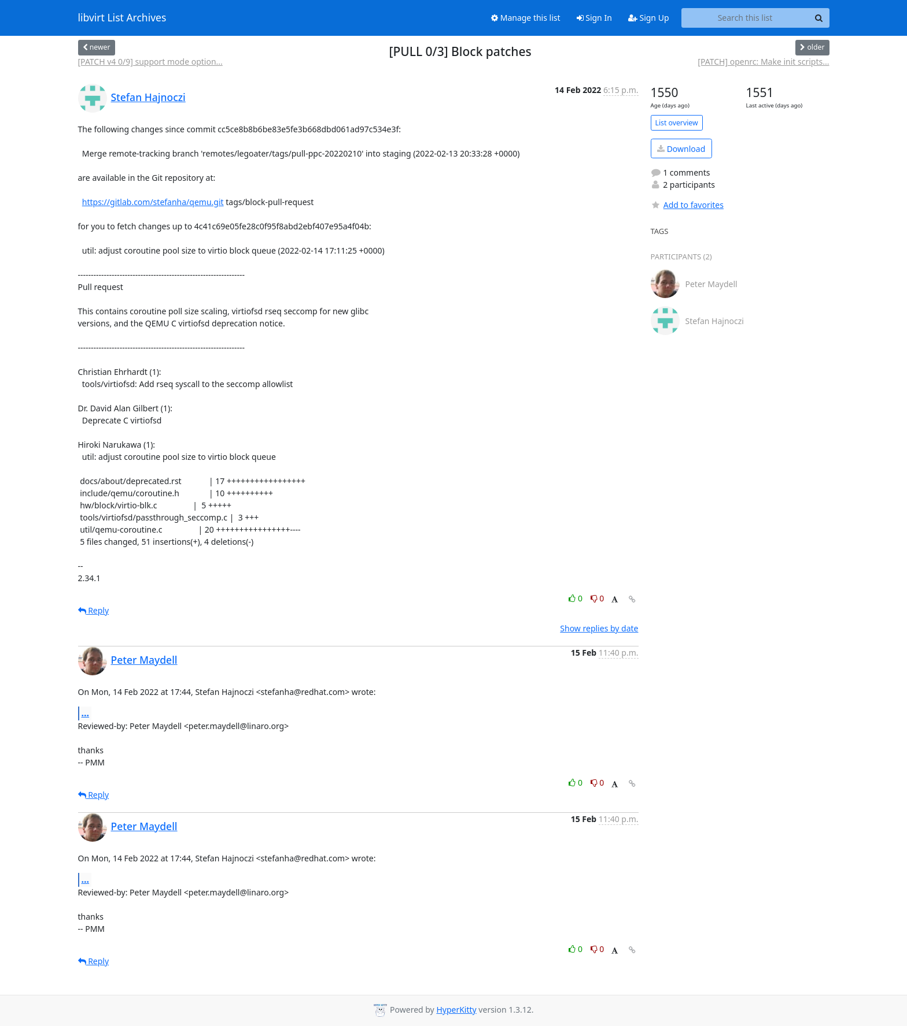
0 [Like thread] (576, 598)
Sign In (594, 17)
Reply (93, 610)
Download (681, 148)
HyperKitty (456, 1009)
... (86, 713)
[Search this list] (745, 18)
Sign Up (648, 17)
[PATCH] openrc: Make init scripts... (763, 61)
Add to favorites (687, 204)
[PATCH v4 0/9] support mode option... (150, 61)
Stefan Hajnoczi (148, 97)
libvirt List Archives (122, 18)
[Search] (819, 18)
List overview (676, 123)
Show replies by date (599, 628)
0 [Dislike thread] (597, 598)
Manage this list (526, 17)
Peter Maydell (144, 660)
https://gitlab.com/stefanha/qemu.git (153, 201)
